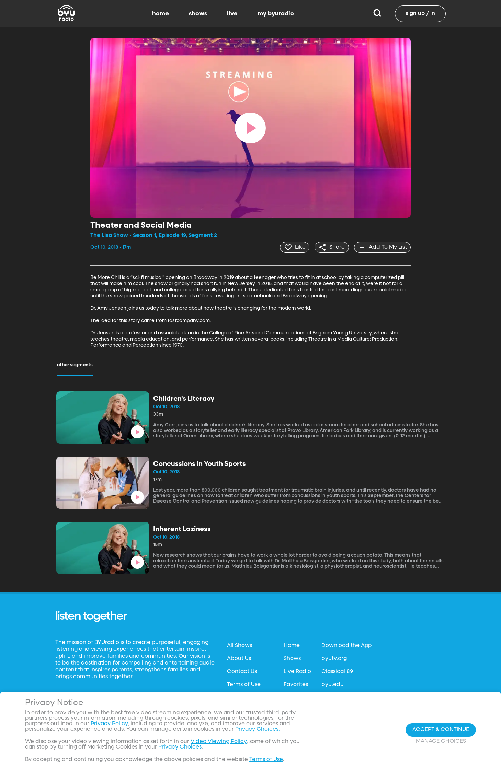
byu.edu (332, 684)
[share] (330, 247)
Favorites (296, 684)
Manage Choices (441, 741)
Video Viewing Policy (219, 741)
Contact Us (242, 671)
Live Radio (297, 671)
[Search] (377, 13)
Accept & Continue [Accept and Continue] (440, 729)
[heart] (291, 247)
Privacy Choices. (257, 729)
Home (292, 645)
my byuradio (276, 14)
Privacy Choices (180, 747)
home (160, 14)
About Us (239, 658)
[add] (382, 247)
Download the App (346, 645)
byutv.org (334, 658)
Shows (292, 658)
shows (198, 14)
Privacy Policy (109, 724)
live (232, 14)
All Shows (239, 645)
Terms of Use (244, 684)
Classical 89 (337, 671)
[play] (250, 128)
